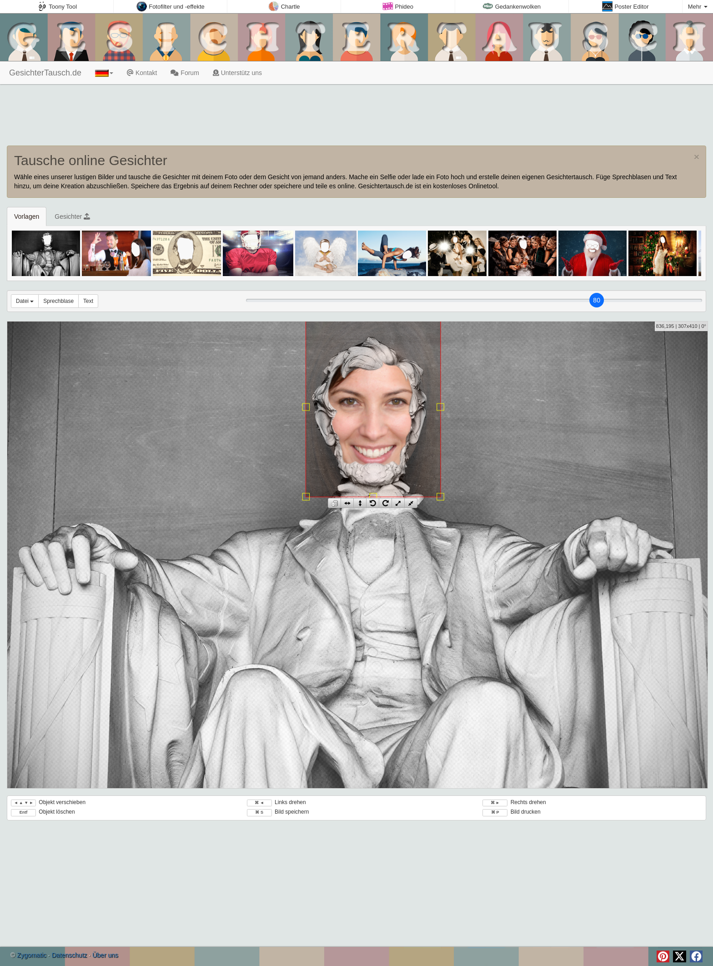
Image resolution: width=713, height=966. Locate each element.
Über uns (105, 955)
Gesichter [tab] (72, 216)
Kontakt (142, 72)
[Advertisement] (356, 116)
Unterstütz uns (237, 72)
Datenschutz (69, 955)
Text (88, 301)
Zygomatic (31, 955)
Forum (185, 72)
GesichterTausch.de (44, 72)
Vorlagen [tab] (26, 216)
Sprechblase (58, 301)
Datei (25, 301)
